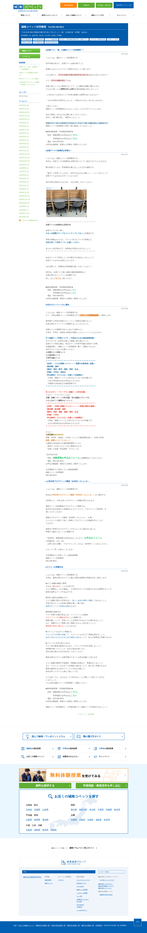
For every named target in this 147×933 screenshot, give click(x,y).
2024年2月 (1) (24, 182)
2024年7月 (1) (24, 165)
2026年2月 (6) (24, 99)
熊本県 (45, 823)
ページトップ (137, 924)
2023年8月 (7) (24, 203)
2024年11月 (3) (24, 151)
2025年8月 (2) (24, 120)
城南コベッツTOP (97, 13)
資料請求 (86, 3)
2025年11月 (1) (24, 109)
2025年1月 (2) (24, 144)
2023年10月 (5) (24, 196)
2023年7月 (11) (24, 207)
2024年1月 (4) (24, 186)
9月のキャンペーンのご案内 (58, 298)
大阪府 (82, 813)
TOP (15, 919)
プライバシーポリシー (20, 927)
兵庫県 (74, 813)
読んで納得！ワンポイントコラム (44, 730)
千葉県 (101, 803)
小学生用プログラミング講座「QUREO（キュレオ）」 (69, 475)
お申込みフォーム (93, 531)
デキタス (61, 873)
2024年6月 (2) (24, 168)
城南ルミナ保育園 (82, 883)
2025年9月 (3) (24, 116)
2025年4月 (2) (24, 134)
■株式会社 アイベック (105, 882)
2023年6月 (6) (24, 210)
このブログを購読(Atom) (29, 214)
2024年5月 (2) (24, 172)
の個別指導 (31, 742)
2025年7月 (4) (24, 123)
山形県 (45, 803)
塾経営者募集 (49, 927)
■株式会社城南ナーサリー (106, 879)
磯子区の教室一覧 (87, 919)
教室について (25, 13)
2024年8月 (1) (24, 161)
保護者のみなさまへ (68, 750)
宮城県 (37, 803)
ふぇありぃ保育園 (82, 886)
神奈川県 (83, 803)
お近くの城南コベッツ (73, 13)
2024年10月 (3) (24, 155)
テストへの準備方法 (55, 561)
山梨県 (29, 813)
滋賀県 (99, 813)
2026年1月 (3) (24, 102)
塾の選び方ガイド (89, 730)
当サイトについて (59, 927)
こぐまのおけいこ (82, 904)
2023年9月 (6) (24, 200)
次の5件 (91, 708)
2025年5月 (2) (24, 130)
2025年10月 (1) (24, 113)
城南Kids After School (106, 888)
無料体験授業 (68, 3)
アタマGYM (80, 880)
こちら (74, 128)
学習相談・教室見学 (104, 3)
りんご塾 (79, 890)
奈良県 (107, 813)
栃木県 (117, 803)
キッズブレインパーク (83, 873)
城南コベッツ (49, 877)
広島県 (29, 823)
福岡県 (37, 823)
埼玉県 (92, 803)
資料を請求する (45, 779)
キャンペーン (121, 13)
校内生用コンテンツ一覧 (123, 3)
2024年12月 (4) (24, 148)
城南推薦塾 (48, 873)
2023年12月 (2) (24, 189)
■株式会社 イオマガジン (105, 877)
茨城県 (109, 803)
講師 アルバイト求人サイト (72, 841)
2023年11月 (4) (24, 193)
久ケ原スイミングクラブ (107, 873)
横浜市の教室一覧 (73, 919)
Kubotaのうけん (81, 877)
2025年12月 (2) (24, 106)
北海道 (29, 803)
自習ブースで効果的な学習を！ (59, 144)
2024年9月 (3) (24, 158)
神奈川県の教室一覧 (59, 919)
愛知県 (45, 813)
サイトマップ (32, 927)
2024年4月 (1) (24, 175)
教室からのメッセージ (49, 13)
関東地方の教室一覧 (43, 919)
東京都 (74, 803)
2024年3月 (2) (24, 179)
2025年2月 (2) (24, 141)
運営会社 (40, 927)
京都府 (90, 813)
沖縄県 (54, 823)
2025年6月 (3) (24, 127)
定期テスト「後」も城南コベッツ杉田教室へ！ (65, 44)
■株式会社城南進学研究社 (32, 870)
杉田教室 (99, 919)
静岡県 (37, 813)
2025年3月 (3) (24, 137)
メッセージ (26, 50)
